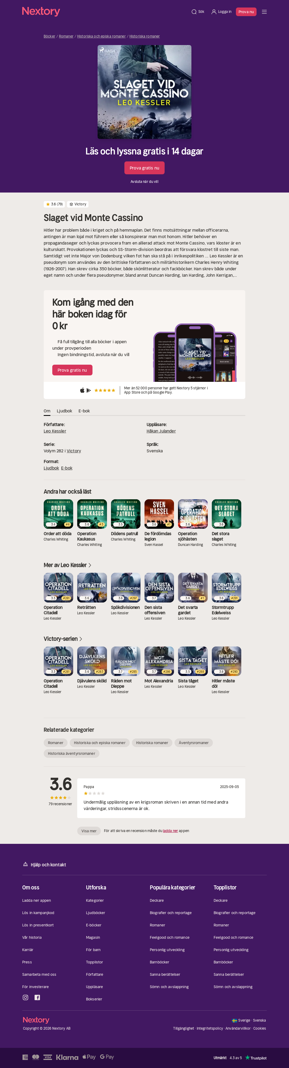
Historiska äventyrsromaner (71, 753)
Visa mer (89, 831)
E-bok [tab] (84, 410)
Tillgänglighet (183, 1028)
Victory (74, 450)
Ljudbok (51, 468)
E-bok (66, 468)
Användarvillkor (238, 1028)
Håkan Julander (161, 431)
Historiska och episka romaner (101, 36)
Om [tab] (47, 410)
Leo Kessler (55, 431)
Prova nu (246, 11)
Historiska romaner (144, 36)
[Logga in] (221, 11)
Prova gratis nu (144, 168)
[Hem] (105, 12)
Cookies (259, 1028)
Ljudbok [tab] (64, 410)
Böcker (49, 36)
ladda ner (170, 831)
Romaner (66, 36)
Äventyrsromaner (194, 742)
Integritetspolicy (210, 1028)
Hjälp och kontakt (44, 864)
